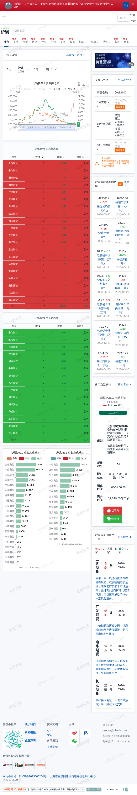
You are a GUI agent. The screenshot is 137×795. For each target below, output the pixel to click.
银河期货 (13, 339)
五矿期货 (13, 235)
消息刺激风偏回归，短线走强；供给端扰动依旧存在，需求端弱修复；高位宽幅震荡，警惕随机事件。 (112, 667)
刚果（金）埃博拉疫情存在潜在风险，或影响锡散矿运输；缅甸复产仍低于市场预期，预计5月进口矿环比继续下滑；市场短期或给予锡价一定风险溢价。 (112, 588)
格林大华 (13, 278)
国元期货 (13, 397)
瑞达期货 (13, 213)
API (49, 730)
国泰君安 (13, 185)
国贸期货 (13, 220)
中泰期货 (13, 368)
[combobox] (123, 17)
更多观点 (125, 536)
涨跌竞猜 (52, 746)
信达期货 (13, 299)
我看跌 (112, 519)
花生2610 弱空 (102, 789)
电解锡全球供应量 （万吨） (122, 308)
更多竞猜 (125, 384)
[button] (83, 42)
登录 (133, 20)
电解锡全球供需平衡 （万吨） (103, 308)
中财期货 (13, 271)
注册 (133, 14)
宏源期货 (13, 426)
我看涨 (112, 510)
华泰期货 (13, 264)
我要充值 (120, 107)
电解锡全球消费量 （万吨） (122, 234)
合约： (9, 69)
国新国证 (13, 285)
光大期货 (13, 347)
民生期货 (13, 383)
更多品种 (125, 79)
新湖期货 (13, 199)
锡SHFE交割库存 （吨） (103, 283)
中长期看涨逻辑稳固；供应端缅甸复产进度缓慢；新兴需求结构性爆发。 (112, 629)
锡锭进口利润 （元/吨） (122, 336)
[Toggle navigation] (4, 18)
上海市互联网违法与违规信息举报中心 (73, 776)
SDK (50, 735)
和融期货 (13, 411)
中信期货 (13, 170)
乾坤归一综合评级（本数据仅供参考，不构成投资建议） (66, 789)
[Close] (133, 4)
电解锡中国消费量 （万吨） (104, 259)
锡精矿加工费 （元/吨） (122, 206)
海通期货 (13, 206)
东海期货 (13, 354)
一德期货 (13, 228)
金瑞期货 (13, 163)
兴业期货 (13, 292)
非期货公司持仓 (75, 54)
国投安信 (13, 177)
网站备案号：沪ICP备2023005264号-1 (26, 776)
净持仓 (80, 157)
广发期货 (13, 192)
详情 (126, 5)
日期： (36, 69)
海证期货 (13, 242)
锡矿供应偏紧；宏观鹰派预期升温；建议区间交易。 (112, 702)
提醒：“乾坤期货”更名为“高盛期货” (19, 789)
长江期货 (13, 256)
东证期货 (13, 249)
